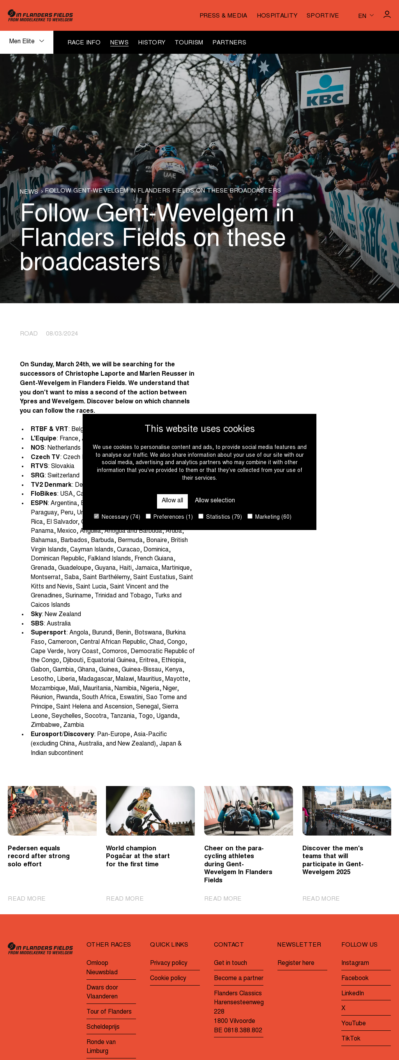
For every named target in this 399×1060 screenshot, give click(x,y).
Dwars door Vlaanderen (102, 992)
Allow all (172, 501)
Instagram (355, 963)
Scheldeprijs (103, 1027)
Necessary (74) (117, 517)
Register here (295, 963)
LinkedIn (352, 994)
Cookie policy (168, 978)
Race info (84, 43)
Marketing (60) (269, 517)
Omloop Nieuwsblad (102, 968)
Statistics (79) (220, 517)
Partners (229, 43)
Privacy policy (168, 963)
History (151, 43)
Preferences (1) (169, 517)
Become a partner (238, 978)
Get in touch (230, 963)
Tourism (189, 43)
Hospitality (277, 16)
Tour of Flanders (109, 1012)
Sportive (323, 16)
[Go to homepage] (40, 15)
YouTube (353, 1024)
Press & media (223, 16)
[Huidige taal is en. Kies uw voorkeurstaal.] (366, 15)
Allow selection (215, 501)
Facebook (355, 978)
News (119, 43)
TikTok (350, 1039)
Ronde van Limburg (101, 1047)
